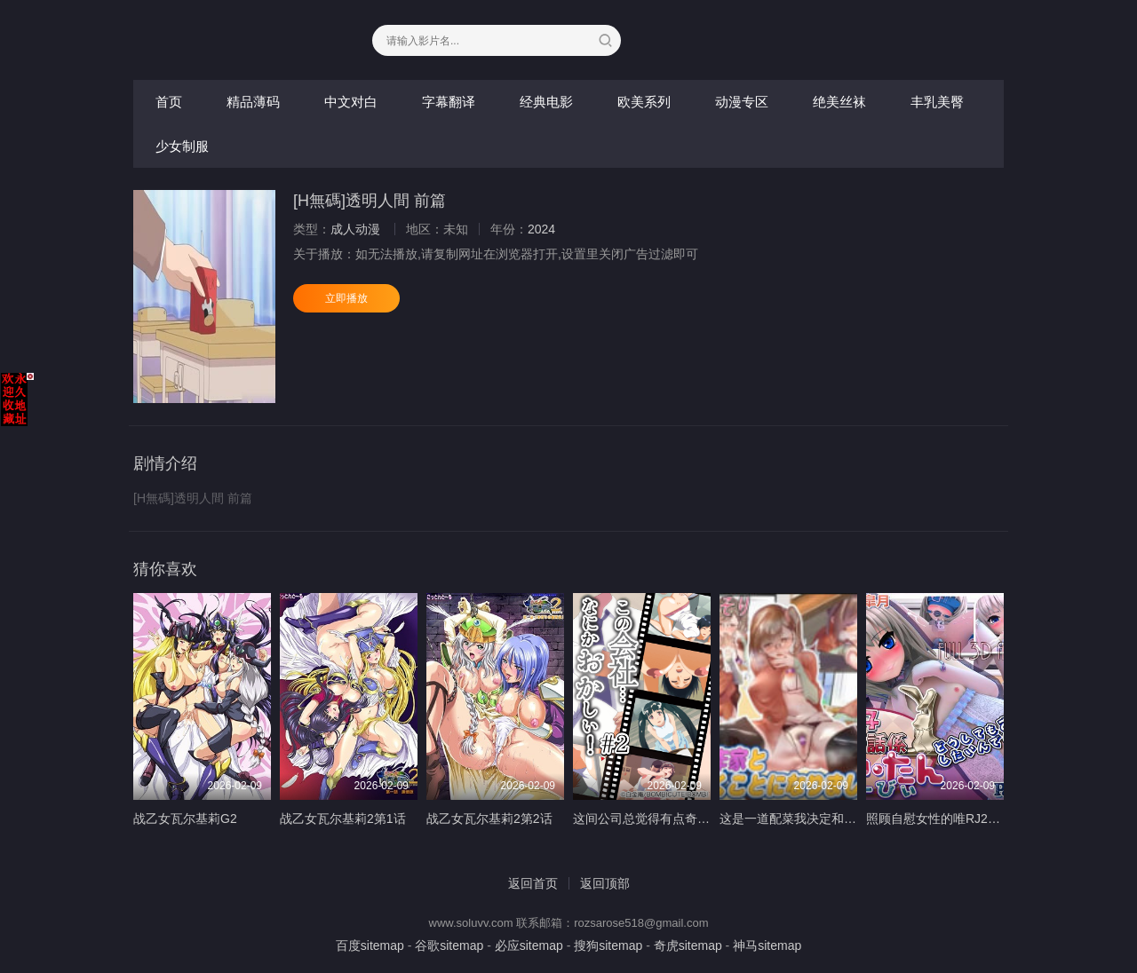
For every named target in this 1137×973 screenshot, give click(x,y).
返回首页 (533, 883)
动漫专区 (741, 101)
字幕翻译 (448, 101)
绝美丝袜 (839, 101)
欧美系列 (644, 101)
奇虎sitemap (688, 945)
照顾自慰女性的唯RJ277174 (944, 818)
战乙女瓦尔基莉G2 (185, 818)
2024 (541, 229)
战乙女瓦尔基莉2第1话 (343, 818)
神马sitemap (767, 945)
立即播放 (346, 298)
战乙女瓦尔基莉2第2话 (489, 818)
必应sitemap (529, 945)
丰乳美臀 (937, 101)
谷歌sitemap (449, 945)
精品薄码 (253, 101)
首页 (168, 101)
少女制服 (182, 146)
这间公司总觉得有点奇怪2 (645, 818)
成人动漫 (355, 229)
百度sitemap (370, 945)
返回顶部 (605, 883)
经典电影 (546, 101)
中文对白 (351, 101)
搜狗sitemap (608, 945)
